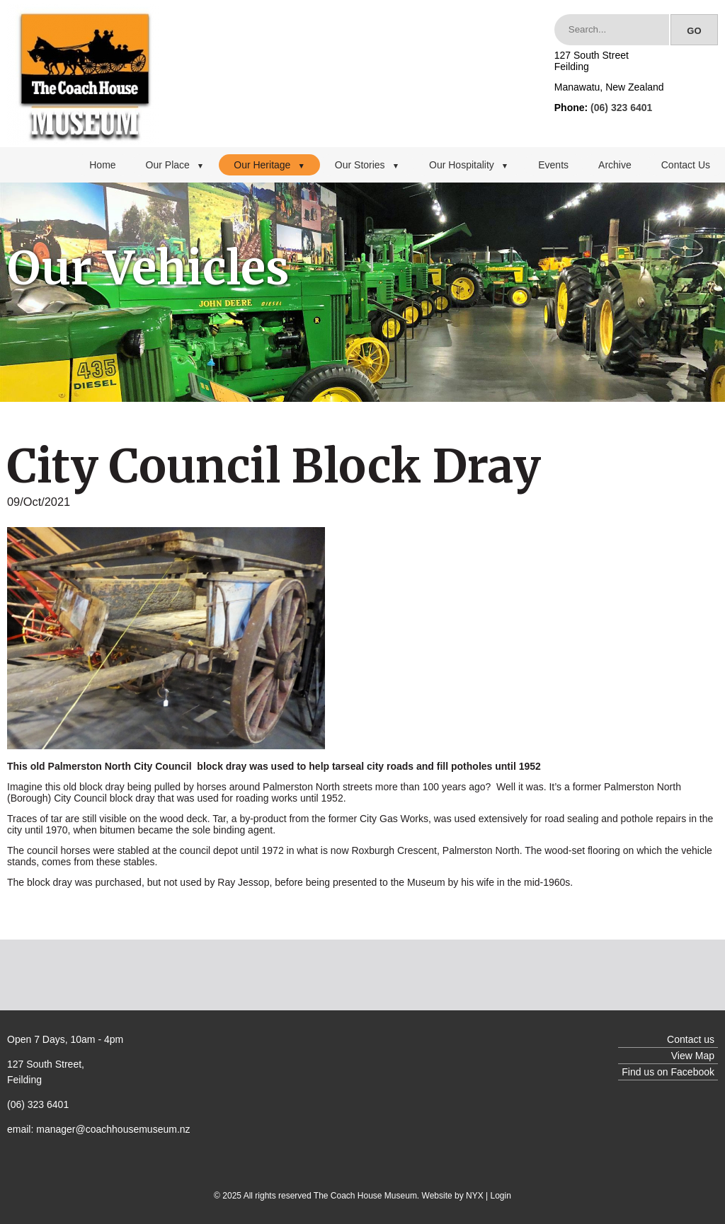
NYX (475, 1196)
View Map (692, 1055)
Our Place (175, 165)
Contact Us (685, 165)
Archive (615, 165)
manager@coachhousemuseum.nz (113, 1129)
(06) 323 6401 (621, 107)
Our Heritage (269, 165)
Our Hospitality (468, 165)
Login (501, 1196)
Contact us (690, 1039)
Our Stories (367, 165)
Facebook (692, 1072)
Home (102, 165)
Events (553, 165)
